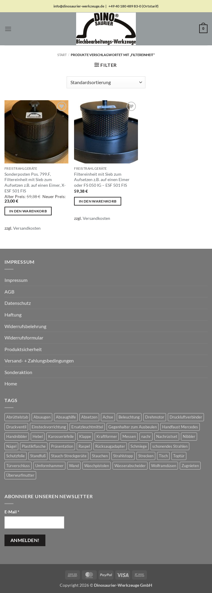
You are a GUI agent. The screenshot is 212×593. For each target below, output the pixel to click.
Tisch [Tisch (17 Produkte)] (163, 455)
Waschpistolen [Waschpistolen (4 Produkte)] (96, 465)
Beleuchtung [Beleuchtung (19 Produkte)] (129, 417)
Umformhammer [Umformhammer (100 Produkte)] (49, 465)
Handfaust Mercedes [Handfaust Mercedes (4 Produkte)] (180, 426)
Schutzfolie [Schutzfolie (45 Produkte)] (15, 455)
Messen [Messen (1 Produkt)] (129, 436)
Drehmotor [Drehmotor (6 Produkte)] (154, 417)
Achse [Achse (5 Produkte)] (108, 417)
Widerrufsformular (23, 337)
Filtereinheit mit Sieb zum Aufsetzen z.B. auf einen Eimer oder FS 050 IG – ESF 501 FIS (102, 180)
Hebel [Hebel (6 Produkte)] (38, 436)
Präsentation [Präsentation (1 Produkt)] (62, 446)
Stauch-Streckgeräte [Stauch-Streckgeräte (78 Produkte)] (69, 455)
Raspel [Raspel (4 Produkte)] (84, 446)
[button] (8, 28)
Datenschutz (17, 303)
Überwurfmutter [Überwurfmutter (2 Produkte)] (20, 475)
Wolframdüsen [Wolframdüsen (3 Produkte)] (163, 465)
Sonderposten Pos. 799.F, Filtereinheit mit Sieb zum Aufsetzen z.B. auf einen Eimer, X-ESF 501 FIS (35, 182)
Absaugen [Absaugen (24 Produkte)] (41, 417)
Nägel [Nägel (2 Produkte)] (11, 446)
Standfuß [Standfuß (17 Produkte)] (38, 455)
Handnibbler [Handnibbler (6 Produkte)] (16, 436)
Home (10, 383)
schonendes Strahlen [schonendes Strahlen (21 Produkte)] (170, 446)
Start (62, 55)
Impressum (15, 280)
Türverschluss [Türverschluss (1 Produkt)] (18, 465)
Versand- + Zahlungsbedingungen (39, 360)
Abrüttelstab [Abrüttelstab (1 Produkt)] (17, 417)
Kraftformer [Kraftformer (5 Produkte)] (106, 436)
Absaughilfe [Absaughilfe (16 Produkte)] (66, 417)
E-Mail (11, 511)
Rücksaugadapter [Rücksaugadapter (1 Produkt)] (110, 446)
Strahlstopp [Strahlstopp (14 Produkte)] (123, 455)
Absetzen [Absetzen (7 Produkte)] (89, 417)
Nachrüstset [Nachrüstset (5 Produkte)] (166, 436)
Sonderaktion (18, 372)
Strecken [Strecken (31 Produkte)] (145, 455)
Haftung (12, 314)
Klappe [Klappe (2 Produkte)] (85, 436)
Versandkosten (27, 228)
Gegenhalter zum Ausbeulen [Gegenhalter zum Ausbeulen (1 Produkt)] (132, 426)
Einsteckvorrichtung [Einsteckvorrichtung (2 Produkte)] (49, 426)
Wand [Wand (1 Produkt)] (74, 465)
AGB (9, 291)
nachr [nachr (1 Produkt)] (146, 436)
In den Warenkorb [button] (28, 211)
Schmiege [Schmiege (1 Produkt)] (138, 446)
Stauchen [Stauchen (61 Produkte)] (100, 455)
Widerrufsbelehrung (25, 326)
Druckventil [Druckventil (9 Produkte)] (16, 426)
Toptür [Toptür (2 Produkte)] (179, 455)
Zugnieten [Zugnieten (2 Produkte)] (190, 465)
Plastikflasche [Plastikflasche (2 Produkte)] (34, 446)
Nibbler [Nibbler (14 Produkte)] (189, 436)
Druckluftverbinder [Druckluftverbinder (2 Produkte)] (186, 417)
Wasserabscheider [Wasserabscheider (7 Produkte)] (130, 465)
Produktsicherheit (23, 349)
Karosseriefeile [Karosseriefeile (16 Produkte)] (61, 436)
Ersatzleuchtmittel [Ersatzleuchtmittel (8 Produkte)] (87, 426)
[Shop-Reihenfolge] (106, 82)
